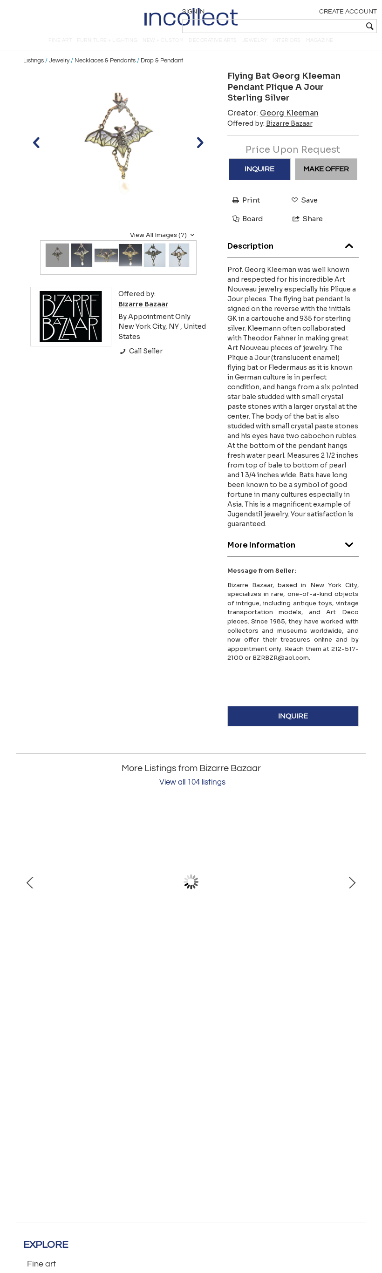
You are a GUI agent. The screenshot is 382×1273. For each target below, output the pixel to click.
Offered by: (270, 133)
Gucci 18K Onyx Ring (265, 960)
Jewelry (59, 71)
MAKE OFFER (326, 179)
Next (351, 892)
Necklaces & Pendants (105, 71)
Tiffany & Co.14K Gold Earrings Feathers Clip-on (116, 960)
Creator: (273, 123)
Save (302, 210)
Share (303, 228)
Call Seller (140, 362)
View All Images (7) (163, 245)
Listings (33, 71)
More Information (293, 553)
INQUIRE (259, 179)
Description (293, 254)
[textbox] (310, 26)
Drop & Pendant (162, 71)
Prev (30, 892)
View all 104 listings (192, 793)
